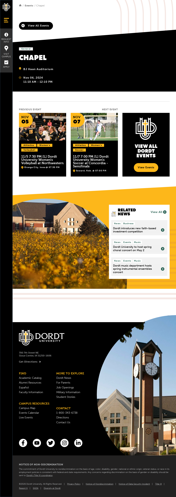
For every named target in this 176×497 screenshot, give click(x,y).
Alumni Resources (30, 382)
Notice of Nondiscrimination (99, 484)
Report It (23, 488)
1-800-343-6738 (67, 412)
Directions (62, 417)
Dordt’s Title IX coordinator (39, 475)
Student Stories (65, 397)
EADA (35, 488)
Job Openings (65, 387)
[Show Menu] (6, 20)
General (26, 49)
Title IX (158, 484)
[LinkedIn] (78, 443)
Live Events (26, 417)
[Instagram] (64, 443)
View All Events (35, 25)
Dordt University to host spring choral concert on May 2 (138, 248)
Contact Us (63, 422)
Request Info (6, 38)
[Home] (20, 5)
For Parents (63, 382)
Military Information (68, 392)
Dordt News (63, 378)
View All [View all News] (158, 212)
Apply (6, 64)
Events (29, 5)
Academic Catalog (30, 378)
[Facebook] (23, 443)
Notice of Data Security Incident (134, 484)
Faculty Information (31, 392)
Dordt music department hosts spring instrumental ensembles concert (138, 269)
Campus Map (27, 408)
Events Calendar (29, 412)
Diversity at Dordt (52, 488)
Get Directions (30, 361)
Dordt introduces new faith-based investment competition (138, 230)
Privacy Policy (73, 484)
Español (24, 387)
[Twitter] (51, 443)
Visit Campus (6, 52)
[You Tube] (37, 443)
